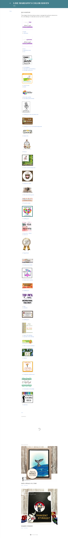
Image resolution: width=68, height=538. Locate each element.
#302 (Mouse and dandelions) (29, 68)
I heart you (25, 234)
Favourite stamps (26, 203)
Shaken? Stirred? (27, 526)
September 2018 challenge (28, 336)
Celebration (25, 33)
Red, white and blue (27, 97)
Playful (24, 31)
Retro (24, 48)
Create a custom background (29, 167)
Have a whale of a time (29, 483)
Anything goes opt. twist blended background (32, 126)
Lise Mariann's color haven (31, 3)
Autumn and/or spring (28, 279)
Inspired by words (27, 50)
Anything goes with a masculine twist (30, 114)
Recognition (24, 5)
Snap (24, 306)
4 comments (26, 485)
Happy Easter (26, 252)
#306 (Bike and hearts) (28, 70)
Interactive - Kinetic (27, 233)
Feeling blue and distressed (28, 374)
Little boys (25, 404)
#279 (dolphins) (26, 67)
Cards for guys (26, 85)
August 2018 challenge (27, 335)
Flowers (25, 151)
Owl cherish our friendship (28, 388)
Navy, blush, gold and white (28, 98)
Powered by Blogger (34, 534)
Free (24, 51)
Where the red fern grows (28, 194)
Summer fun (25, 135)
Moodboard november (28, 264)
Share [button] (11, 11)
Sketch (24, 86)
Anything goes (26, 218)
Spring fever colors (27, 183)
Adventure (25, 307)
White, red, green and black (28, 345)
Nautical (25, 358)
